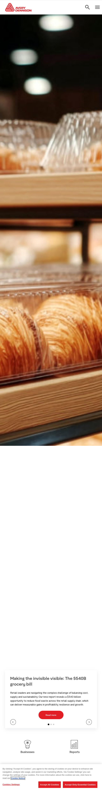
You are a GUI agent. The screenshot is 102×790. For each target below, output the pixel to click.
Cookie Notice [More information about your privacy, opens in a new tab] (18, 778)
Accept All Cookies (49, 784)
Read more (51, 715)
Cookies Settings (11, 784)
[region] (51, 777)
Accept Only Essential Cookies (80, 784)
